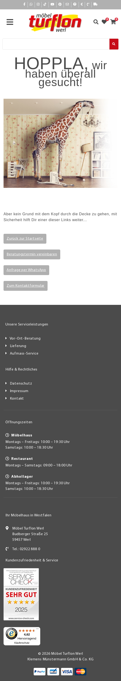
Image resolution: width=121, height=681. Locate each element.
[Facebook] (24, 4)
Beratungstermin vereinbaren (32, 254)
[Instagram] (38, 4)
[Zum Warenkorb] (114, 22)
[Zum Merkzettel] (105, 22)
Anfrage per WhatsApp (26, 270)
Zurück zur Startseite (25, 239)
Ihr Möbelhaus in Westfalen (28, 515)
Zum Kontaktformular (25, 286)
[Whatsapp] (31, 4)
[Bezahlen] (82, 5)
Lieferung (18, 346)
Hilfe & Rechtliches (21, 369)
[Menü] (37, 630)
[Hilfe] (75, 5)
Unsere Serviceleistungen (26, 324)
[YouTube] (52, 4)
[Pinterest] (60, 4)
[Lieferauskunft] (95, 5)
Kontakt (17, 399)
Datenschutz (21, 384)
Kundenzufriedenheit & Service (31, 560)
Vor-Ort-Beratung (25, 338)
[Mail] (67, 4)
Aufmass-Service (24, 354)
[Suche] (55, 44)
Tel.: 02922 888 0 (26, 549)
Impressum (19, 391)
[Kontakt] (88, 5)
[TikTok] (45, 4)
